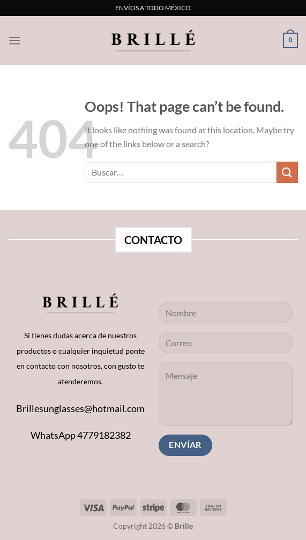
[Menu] (14, 40)
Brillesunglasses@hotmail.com (80, 408)
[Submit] (287, 172)
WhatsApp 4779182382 (81, 435)
